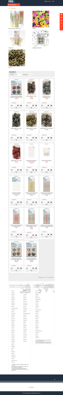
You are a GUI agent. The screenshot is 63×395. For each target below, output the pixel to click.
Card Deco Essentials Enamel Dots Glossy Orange (16, 226)
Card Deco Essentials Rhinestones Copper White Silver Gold (16, 259)
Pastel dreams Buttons (46, 160)
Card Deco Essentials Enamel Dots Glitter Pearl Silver (47, 193)
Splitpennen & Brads (37, 47)
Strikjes (10, 67)
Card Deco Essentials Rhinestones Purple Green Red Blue (31, 259)
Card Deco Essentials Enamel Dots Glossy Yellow (31, 193)
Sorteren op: (12, 74)
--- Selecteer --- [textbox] (14, 102)
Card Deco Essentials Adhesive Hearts (16, 193)
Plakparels (10, 47)
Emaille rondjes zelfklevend (14, 28)
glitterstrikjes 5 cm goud (31, 128)
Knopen (34, 28)
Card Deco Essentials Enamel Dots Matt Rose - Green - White (31, 226)
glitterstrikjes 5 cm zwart (16, 128)
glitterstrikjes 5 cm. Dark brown (31, 97)
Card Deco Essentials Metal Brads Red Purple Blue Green (16, 97)
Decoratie (13, 8)
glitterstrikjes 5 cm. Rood (16, 160)
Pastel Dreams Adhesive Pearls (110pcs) (31, 161)
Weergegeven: (25, 74)
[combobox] (16, 103)
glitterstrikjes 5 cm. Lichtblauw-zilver (47, 97)
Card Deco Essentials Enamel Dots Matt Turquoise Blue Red (46, 226)
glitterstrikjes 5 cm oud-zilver (47, 128)
